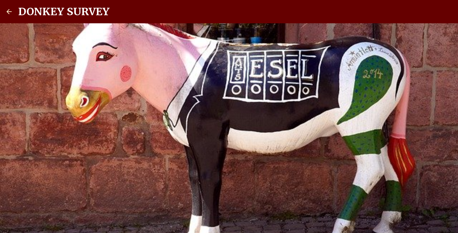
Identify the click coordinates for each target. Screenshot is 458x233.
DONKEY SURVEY (64, 11)
